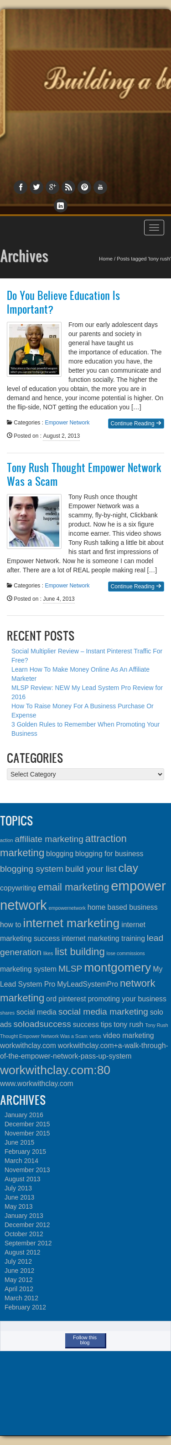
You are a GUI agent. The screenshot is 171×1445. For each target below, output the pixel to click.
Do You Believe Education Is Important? (63, 302)
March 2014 (21, 1160)
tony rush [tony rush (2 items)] (128, 1024)
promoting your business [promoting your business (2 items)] (127, 999)
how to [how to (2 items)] (10, 925)
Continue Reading (136, 423)
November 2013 (27, 1169)
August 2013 (23, 1179)
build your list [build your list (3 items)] (90, 869)
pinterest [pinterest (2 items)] (72, 999)
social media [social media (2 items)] (36, 1012)
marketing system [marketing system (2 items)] (28, 969)
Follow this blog (85, 1340)
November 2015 (27, 1133)
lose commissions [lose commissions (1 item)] (126, 953)
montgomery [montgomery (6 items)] (117, 967)
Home (106, 258)
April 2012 (19, 1289)
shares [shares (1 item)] (7, 1013)
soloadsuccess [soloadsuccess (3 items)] (42, 1024)
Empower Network (67, 422)
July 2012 (18, 1261)
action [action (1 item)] (6, 840)
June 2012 (19, 1270)
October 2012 (24, 1234)
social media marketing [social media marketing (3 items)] (103, 1011)
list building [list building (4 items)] (80, 951)
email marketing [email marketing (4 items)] (73, 887)
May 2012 (18, 1279)
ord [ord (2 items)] (51, 999)
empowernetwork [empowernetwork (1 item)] (67, 908)
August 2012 (23, 1252)
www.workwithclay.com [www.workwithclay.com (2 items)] (36, 1083)
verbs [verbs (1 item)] (95, 1036)
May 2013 (18, 1206)
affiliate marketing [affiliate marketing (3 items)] (49, 839)
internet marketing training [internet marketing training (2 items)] (103, 938)
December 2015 (27, 1124)
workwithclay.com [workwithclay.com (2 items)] (28, 1045)
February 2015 (25, 1151)
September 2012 (28, 1243)
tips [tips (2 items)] (106, 1024)
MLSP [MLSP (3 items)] (70, 968)
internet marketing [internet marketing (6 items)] (71, 923)
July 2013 (18, 1188)
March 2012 (21, 1298)
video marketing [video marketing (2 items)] (128, 1035)
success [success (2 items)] (86, 1024)
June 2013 (19, 1197)
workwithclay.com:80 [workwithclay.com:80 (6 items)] (55, 1070)
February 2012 (25, 1307)
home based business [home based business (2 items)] (123, 907)
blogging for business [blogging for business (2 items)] (109, 854)
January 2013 (24, 1215)
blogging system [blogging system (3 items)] (31, 869)
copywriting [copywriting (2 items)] (18, 888)
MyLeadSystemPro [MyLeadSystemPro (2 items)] (87, 984)
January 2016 (24, 1115)
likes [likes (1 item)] (48, 953)
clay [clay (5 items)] (128, 868)
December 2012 (27, 1224)
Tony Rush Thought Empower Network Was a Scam (84, 474)
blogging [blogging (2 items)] (59, 854)
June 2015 (19, 1142)
